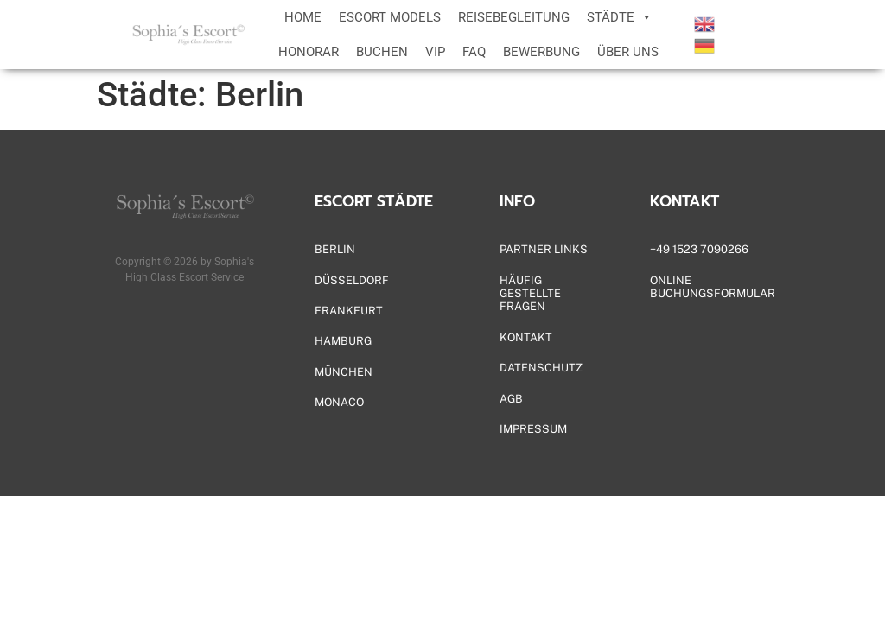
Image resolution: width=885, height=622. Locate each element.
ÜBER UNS (628, 52)
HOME (303, 17)
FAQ (474, 52)
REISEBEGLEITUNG (514, 17)
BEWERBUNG (541, 52)
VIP (435, 52)
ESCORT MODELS (390, 17)
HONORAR (308, 52)
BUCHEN (382, 52)
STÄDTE (620, 17)
